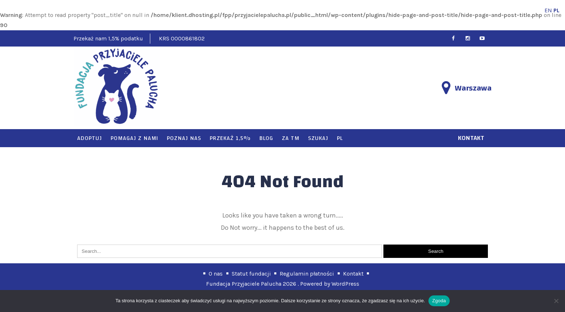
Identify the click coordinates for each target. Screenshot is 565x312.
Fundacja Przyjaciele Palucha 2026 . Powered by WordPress (282, 283)
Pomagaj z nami (134, 138)
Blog (266, 138)
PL (340, 138)
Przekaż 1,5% (230, 138)
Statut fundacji (251, 273)
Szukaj (318, 138)
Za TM (290, 138)
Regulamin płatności (307, 273)
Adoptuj (89, 138)
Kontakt (353, 273)
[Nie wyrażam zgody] (556, 300)
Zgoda (439, 300)
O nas (216, 273)
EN (548, 10)
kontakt (471, 138)
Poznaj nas (184, 138)
